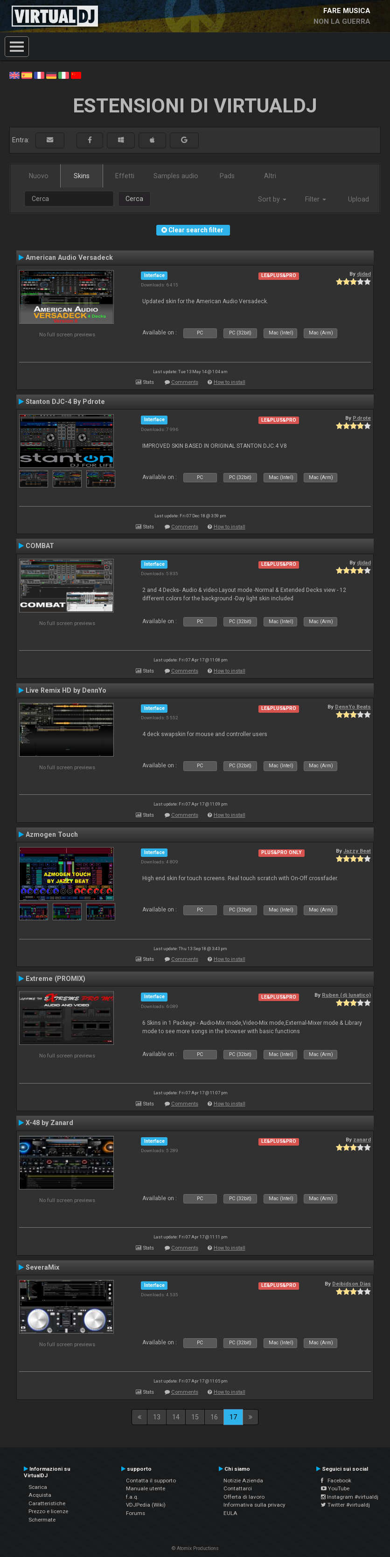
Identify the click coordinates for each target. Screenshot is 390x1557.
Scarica (37, 1487)
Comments (184, 382)
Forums (135, 1513)
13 (156, 1417)
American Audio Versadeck (69, 257)
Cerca (134, 198)
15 (195, 1417)
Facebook (336, 1480)
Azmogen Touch (52, 834)
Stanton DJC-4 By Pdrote (65, 401)
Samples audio (175, 176)
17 (233, 1417)
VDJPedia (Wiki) (146, 1504)
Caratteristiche (46, 1503)
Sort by (272, 199)
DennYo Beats (353, 706)
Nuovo (39, 176)
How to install (229, 382)
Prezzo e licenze (48, 1511)
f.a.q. (132, 1497)
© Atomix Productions (195, 1548)
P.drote (362, 418)
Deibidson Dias (351, 1283)
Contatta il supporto (151, 1480)
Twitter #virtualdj (345, 1504)
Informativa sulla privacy (254, 1504)
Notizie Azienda (243, 1480)
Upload (358, 199)
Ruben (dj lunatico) (346, 995)
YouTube (335, 1488)
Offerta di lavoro (244, 1497)
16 (214, 1417)
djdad (364, 274)
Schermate (42, 1519)
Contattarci (237, 1488)
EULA (230, 1513)
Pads (227, 176)
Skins (82, 176)
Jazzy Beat (357, 851)
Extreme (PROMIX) (55, 978)
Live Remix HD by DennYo (66, 690)
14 (176, 1417)
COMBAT (40, 545)
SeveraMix (42, 1267)
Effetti (124, 176)
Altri (270, 176)
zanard (362, 1139)
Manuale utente (145, 1488)
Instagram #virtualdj (349, 1497)
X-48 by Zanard (49, 1122)
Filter (315, 199)
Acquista (39, 1495)
